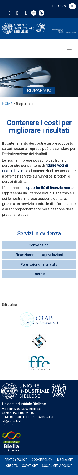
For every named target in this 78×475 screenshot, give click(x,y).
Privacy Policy (16, 459)
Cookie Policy (42, 459)
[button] (72, 6)
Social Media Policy (57, 465)
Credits (12, 465)
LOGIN (58, 6)
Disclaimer (65, 459)
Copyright (30, 465)
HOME (7, 104)
